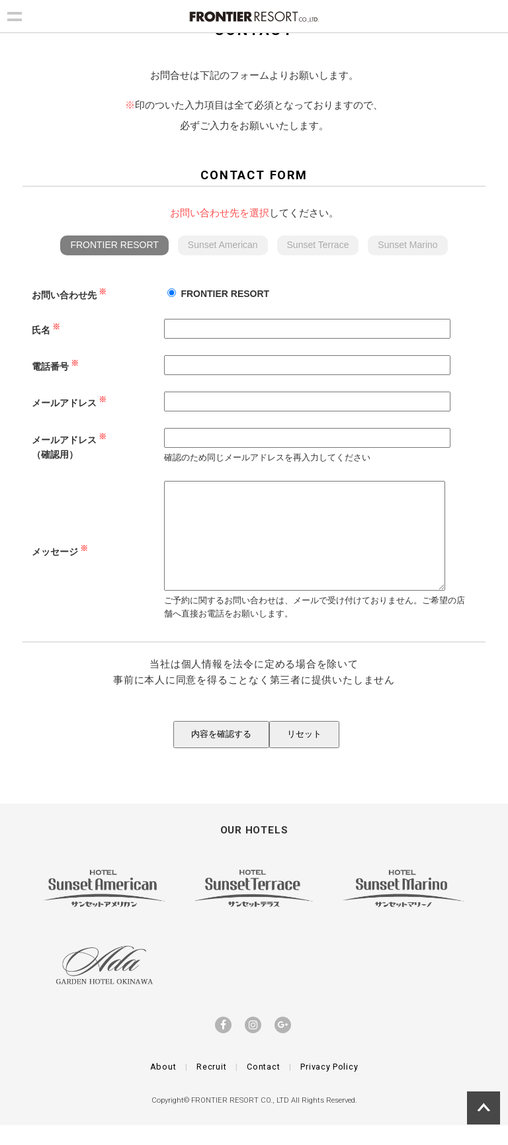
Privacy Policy (329, 1086)
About (163, 1086)
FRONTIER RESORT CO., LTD (240, 1120)
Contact (263, 1086)
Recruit (211, 1086)
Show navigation (14, 14)
